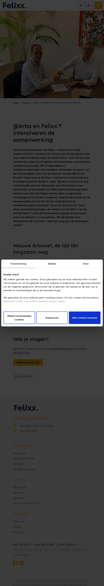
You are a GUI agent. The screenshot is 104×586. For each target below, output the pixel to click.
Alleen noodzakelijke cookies (19, 317)
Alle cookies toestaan (84, 317)
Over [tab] (86, 263)
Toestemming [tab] (18, 263)
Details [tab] (52, 263)
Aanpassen (52, 317)
